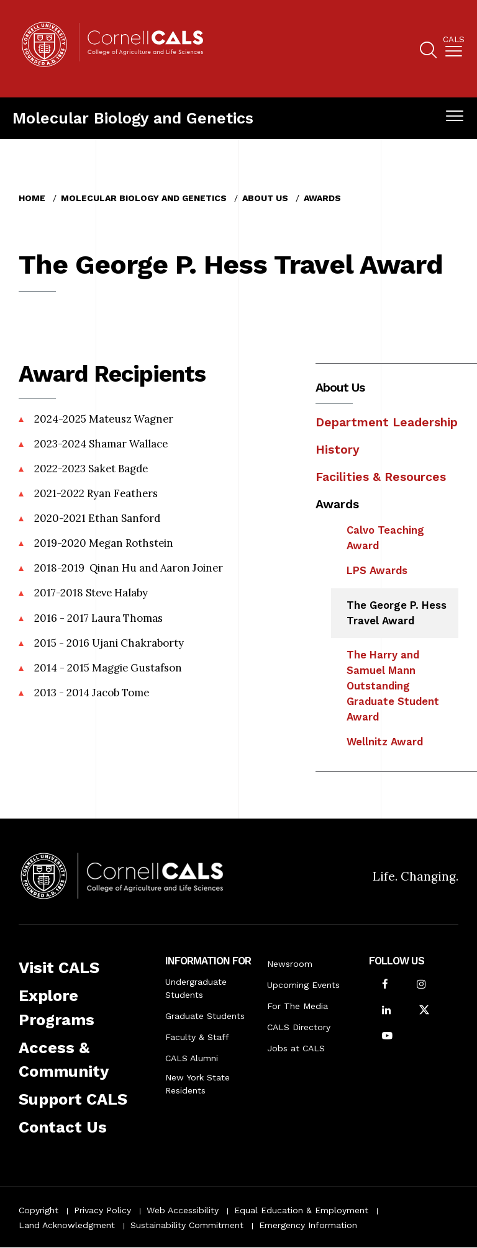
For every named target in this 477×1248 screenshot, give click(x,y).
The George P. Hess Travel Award (397, 613)
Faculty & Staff (197, 1037)
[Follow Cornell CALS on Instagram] (421, 985)
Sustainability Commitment (186, 1225)
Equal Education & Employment (301, 1210)
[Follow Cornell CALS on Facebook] (385, 985)
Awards (322, 198)
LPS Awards (377, 570)
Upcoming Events (303, 985)
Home (32, 198)
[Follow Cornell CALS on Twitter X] (424, 1011)
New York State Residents (197, 1083)
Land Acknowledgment (67, 1225)
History (338, 449)
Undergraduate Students (196, 988)
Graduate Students (205, 1016)
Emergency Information (308, 1225)
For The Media (297, 1006)
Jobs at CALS (296, 1048)
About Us (265, 198)
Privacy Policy (102, 1210)
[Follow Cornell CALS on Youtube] (387, 1036)
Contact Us (63, 1127)
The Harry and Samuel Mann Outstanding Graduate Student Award (393, 686)
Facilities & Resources (381, 477)
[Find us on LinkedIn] (386, 1011)
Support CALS (73, 1099)
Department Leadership (387, 422)
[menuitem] (454, 48)
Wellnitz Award (385, 741)
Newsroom (289, 964)
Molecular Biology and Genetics (132, 118)
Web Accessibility (183, 1210)
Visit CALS (59, 967)
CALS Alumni (191, 1058)
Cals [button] (454, 39)
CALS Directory (298, 1027)
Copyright (38, 1210)
